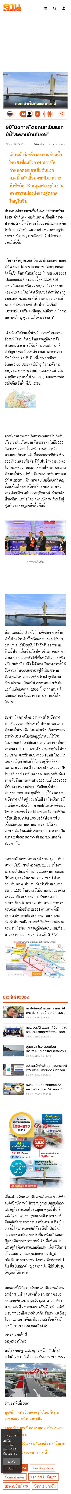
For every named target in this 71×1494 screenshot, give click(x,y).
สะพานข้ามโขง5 (16, 1486)
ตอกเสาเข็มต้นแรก (43, 1477)
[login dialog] (64, 8)
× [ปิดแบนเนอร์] (19, 1431)
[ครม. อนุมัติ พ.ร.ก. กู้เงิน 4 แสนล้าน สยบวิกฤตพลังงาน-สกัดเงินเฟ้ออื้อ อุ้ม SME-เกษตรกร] (35, 1033)
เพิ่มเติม (12, 1453)
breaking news (42, 1468)
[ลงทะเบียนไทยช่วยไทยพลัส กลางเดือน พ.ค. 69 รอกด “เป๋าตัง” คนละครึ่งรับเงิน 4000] (35, 1090)
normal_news (14, 1477)
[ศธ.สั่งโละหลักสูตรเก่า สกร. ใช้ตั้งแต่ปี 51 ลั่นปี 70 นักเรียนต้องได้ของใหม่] (35, 1014)
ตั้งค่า (11, 1469)
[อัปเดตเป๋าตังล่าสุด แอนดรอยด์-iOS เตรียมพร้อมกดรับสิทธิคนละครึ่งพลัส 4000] (35, 1071)
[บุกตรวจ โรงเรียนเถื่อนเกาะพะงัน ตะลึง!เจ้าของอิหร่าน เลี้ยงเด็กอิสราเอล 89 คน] (35, 1052)
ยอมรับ (11, 1461)
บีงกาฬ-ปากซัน (45, 1486)
